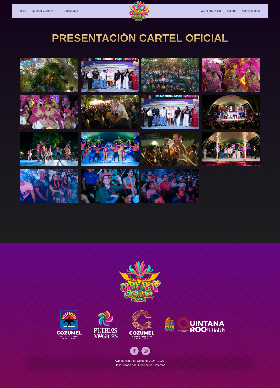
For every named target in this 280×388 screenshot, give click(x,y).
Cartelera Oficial (211, 10)
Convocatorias (251, 10)
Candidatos (70, 10)
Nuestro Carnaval (45, 10)
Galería (231, 10)
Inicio (22, 10)
